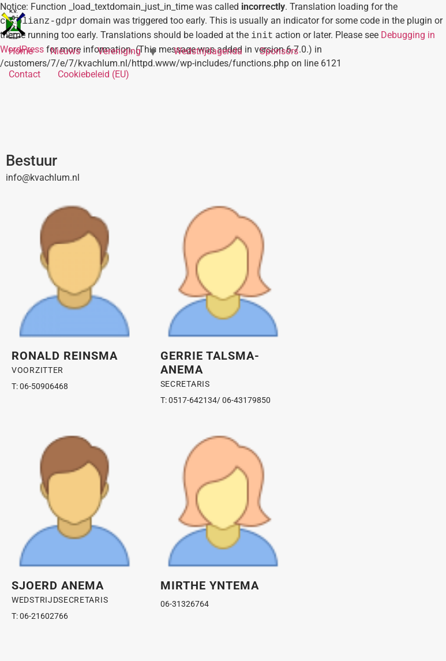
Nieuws (65, 51)
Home (21, 51)
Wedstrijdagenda (208, 51)
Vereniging (119, 51)
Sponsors (279, 51)
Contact (24, 74)
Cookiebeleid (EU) (93, 74)
